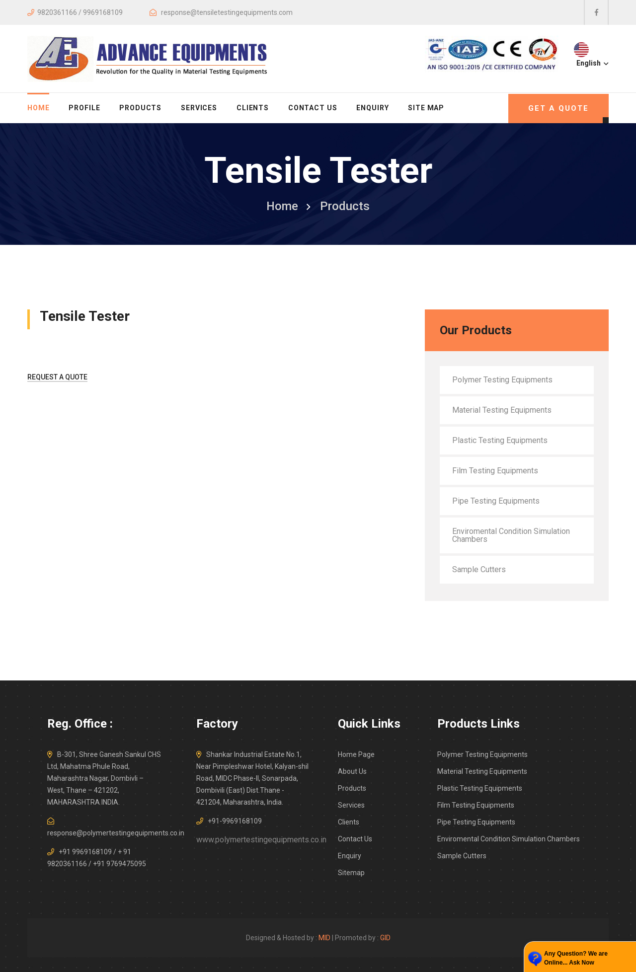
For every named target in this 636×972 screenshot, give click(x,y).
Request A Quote (57, 377)
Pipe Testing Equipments (496, 501)
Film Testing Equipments (495, 470)
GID (385, 938)
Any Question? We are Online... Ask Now (576, 958)
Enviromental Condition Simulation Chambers (511, 535)
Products (140, 108)
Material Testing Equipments (502, 410)
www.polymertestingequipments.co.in (261, 839)
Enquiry (372, 108)
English (591, 63)
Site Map (426, 108)
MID (324, 938)
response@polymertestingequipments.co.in (115, 833)
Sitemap (351, 873)
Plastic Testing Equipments (500, 440)
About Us (352, 771)
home (38, 108)
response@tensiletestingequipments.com (227, 12)
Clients (253, 108)
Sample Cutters (479, 569)
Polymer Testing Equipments (502, 379)
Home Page (356, 754)
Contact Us (312, 108)
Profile (84, 108)
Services (199, 108)
